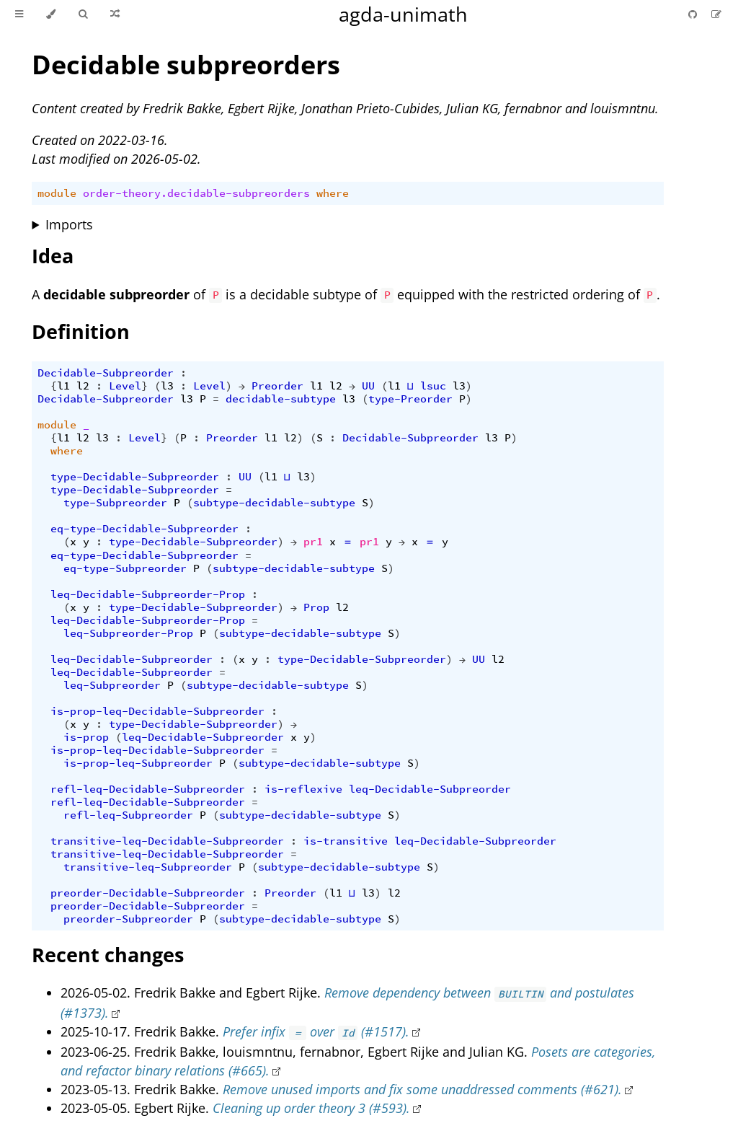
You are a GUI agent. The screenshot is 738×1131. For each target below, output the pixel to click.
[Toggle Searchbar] (83, 14)
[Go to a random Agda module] (115, 14)
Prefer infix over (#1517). (316, 1031)
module (56, 193)
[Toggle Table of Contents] (19, 14)
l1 (63, 385)
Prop (316, 607)
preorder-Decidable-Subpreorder (147, 892)
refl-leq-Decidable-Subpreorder (147, 789)
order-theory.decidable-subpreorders (196, 193)
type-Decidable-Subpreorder (134, 476)
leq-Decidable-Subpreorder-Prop (147, 594)
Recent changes (108, 954)
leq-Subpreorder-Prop (128, 633)
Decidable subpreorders (186, 64)
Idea (53, 255)
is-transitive (345, 841)
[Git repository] (694, 14)
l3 (167, 385)
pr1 (313, 541)
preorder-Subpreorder (128, 918)
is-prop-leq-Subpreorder (138, 763)
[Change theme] (51, 14)
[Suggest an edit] (716, 14)
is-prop (86, 737)
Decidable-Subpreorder (105, 372)
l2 (82, 385)
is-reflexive (303, 789)
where (332, 193)
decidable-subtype (281, 398)
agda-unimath (403, 14)
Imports (69, 224)
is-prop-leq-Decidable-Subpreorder (157, 711)
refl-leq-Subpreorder (128, 815)
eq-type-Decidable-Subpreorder (144, 528)
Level (125, 385)
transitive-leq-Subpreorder (147, 867)
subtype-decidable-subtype (274, 502)
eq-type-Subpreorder (125, 568)
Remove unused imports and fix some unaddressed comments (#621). (422, 1089)
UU (368, 385)
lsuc (433, 385)
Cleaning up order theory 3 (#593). (311, 1108)
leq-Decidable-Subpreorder (131, 659)
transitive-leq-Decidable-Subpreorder (167, 841)
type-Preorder (410, 398)
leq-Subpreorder (112, 685)
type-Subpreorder (115, 502)
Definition (81, 331)
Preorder (277, 385)
